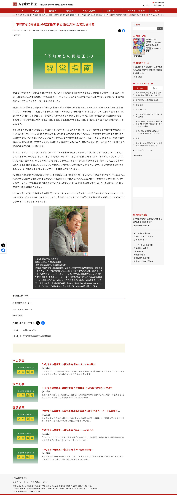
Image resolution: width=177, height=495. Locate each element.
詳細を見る (138, 56)
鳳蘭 (137, 138)
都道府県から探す (137, 15)
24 (140, 88)
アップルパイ (141, 109)
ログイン (148, 5)
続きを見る (138, 155)
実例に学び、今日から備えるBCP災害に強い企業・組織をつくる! (57, 15)
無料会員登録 (159, 5)
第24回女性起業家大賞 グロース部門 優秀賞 (149, 115)
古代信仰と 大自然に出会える (94, 15)
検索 (160, 28)
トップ (20, 10)
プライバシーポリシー (21, 482)
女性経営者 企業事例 (142, 258)
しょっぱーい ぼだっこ (145, 150)
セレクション (136, 10)
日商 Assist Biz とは (155, 15)
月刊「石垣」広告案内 (142, 233)
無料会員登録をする (142, 225)
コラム (157, 10)
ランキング (22, 15)
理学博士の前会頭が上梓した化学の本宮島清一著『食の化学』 (149, 144)
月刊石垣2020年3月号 (78, 30)
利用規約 (36, 482)
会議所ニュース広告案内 (143, 236)
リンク (45, 482)
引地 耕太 (139, 105)
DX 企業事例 (138, 251)
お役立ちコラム (21, 30)
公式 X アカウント (141, 240)
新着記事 (36, 10)
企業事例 (53, 10)
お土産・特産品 (139, 254)
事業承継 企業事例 (141, 248)
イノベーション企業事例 (143, 245)
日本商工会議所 (21, 478)
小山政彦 (64, 30)
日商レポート (112, 10)
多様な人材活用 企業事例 (143, 261)
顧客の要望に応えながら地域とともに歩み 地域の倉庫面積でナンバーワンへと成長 (149, 123)
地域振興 (69, 10)
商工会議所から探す (119, 15)
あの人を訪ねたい (90, 10)
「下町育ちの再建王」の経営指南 (44, 30)
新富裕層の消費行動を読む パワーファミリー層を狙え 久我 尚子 (149, 132)
